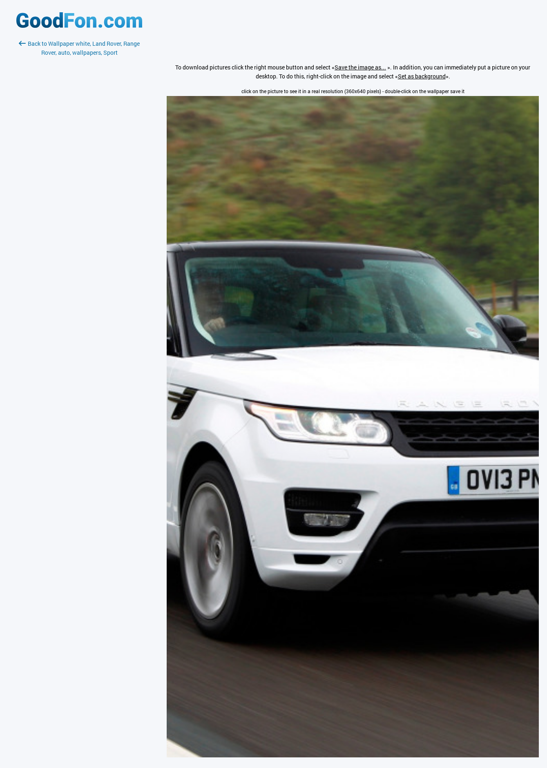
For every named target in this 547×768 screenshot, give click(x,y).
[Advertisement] (79, 154)
